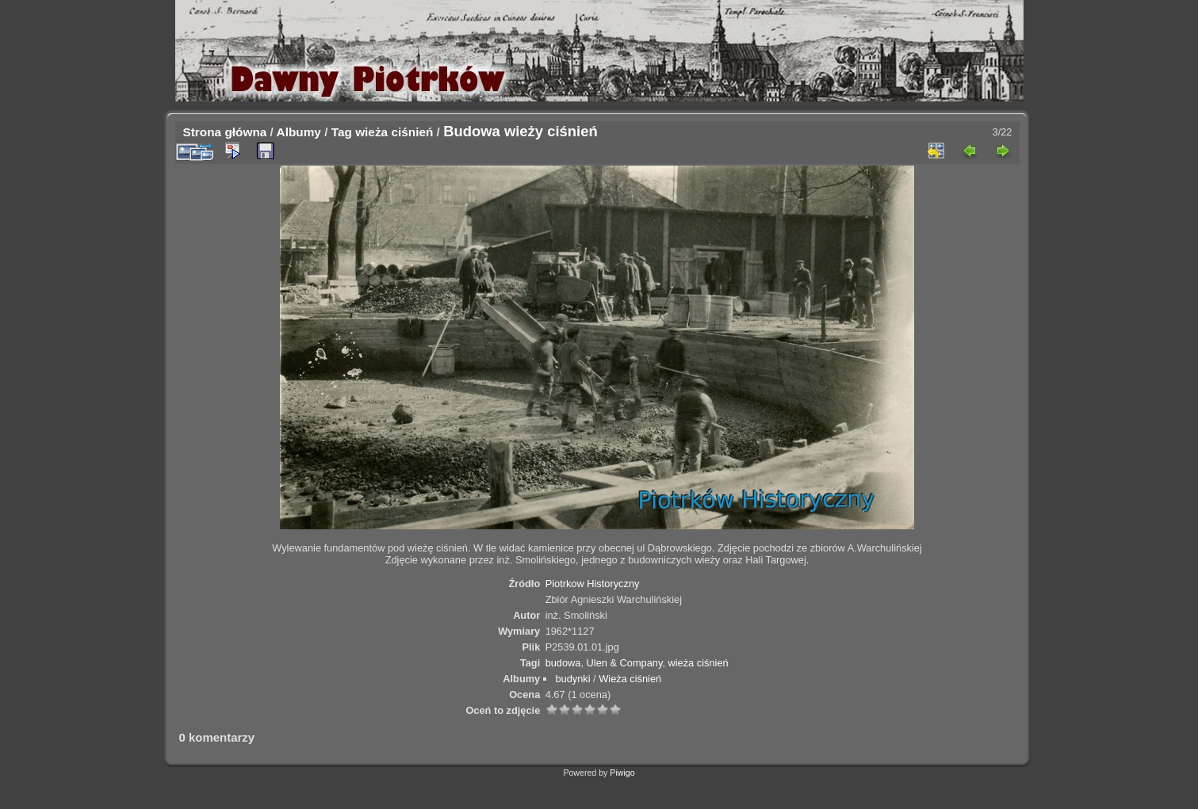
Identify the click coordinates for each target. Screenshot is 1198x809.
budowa (563, 663)
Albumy (299, 132)
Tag (341, 132)
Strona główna (225, 132)
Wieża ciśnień (630, 679)
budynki (572, 679)
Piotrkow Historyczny (592, 584)
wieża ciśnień (394, 132)
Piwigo (622, 772)
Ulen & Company (625, 663)
